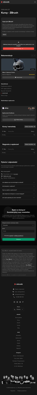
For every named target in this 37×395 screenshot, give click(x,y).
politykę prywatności (18, 235)
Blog (19, 328)
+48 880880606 (11, 178)
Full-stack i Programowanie (18, 361)
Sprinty (18, 340)
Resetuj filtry (11, 131)
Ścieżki (18, 322)
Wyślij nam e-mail (7, 176)
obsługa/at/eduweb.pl (19, 294)
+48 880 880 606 (20, 297)
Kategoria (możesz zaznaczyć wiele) (10, 222)
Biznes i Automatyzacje (18, 355)
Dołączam (18, 239)
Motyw (18, 306)
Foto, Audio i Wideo (18, 358)
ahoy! (18, 332)
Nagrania (18, 348)
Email (3, 228)
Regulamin (13, 390)
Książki (18, 343)
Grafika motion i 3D (5, 9)
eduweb (18, 314)
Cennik (18, 325)
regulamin (11, 235)
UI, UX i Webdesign (18, 366)
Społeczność (18, 338)
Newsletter (18, 335)
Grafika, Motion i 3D (18, 363)
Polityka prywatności (22, 390)
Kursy (18, 320)
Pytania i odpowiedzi (19, 289)
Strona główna (18, 317)
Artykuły (18, 345)
